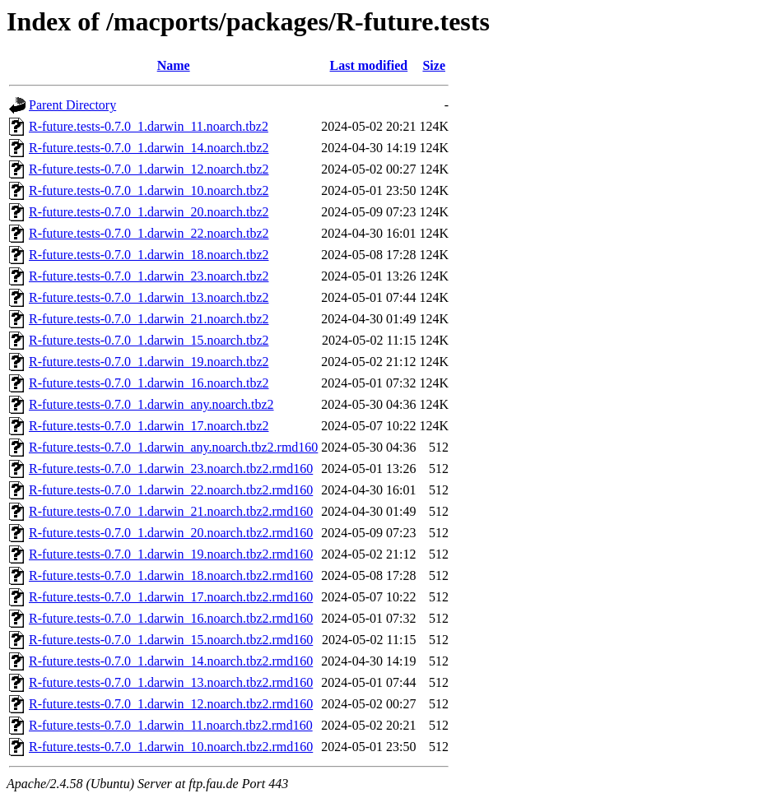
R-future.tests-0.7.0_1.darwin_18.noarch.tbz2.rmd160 (171, 575)
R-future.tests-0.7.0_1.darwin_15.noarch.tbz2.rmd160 (171, 640)
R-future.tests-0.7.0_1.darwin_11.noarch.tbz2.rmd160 (171, 725)
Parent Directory (72, 105)
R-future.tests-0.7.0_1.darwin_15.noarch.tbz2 (148, 340)
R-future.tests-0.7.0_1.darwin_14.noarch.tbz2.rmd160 (171, 661)
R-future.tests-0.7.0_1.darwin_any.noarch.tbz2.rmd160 (173, 447)
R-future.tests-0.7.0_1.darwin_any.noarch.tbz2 (151, 404)
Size (433, 65)
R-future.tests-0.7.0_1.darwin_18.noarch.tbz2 (148, 255)
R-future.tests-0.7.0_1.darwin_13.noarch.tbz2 (148, 297)
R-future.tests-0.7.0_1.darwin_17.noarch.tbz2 (148, 426)
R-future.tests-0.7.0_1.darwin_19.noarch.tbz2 (148, 362)
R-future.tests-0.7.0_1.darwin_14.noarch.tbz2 (148, 148)
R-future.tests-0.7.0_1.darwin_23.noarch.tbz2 (148, 276)
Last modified (369, 65)
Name (173, 65)
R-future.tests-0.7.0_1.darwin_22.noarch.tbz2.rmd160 (171, 490)
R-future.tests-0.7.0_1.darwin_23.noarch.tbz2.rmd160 (171, 469)
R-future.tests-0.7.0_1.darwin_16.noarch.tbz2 (148, 383)
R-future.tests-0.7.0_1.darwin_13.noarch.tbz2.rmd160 (171, 682)
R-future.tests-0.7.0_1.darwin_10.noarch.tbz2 (148, 190)
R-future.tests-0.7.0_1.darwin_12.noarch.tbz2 (148, 169)
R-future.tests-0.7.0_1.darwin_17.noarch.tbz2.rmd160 (171, 597)
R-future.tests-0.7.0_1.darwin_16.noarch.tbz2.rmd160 (171, 618)
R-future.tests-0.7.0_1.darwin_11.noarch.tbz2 (148, 126)
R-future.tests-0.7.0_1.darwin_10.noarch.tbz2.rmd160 (171, 747)
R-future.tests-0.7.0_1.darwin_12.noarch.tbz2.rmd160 (171, 704)
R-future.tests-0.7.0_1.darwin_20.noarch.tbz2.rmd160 (171, 533)
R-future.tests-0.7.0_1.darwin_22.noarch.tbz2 (148, 233)
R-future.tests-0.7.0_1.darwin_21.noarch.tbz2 (148, 319)
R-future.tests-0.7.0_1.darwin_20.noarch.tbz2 (148, 212)
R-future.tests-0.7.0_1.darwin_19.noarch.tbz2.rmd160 (171, 554)
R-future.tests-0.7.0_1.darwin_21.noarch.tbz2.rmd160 (171, 511)
